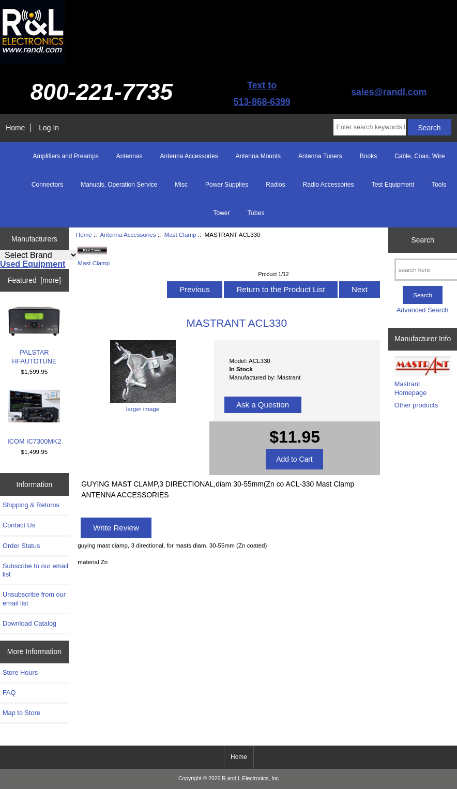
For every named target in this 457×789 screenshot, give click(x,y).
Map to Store (21, 713)
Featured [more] (34, 280)
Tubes (256, 213)
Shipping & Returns (31, 505)
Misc (181, 184)
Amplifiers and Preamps (65, 156)
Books (368, 156)
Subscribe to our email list (35, 570)
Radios (275, 184)
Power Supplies (226, 184)
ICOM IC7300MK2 (34, 417)
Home (15, 128)
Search (423, 240)
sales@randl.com (388, 92)
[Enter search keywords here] (369, 127)
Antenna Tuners (320, 156)
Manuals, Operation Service (119, 184)
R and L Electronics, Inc (250, 778)
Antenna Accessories (128, 234)
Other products (416, 405)
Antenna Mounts (258, 156)
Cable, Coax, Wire (419, 156)
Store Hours (20, 672)
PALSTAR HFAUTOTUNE (34, 335)
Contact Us (19, 525)
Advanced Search (423, 310)
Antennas (129, 156)
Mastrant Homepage (410, 388)
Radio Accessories (328, 184)
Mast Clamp (180, 234)
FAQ (9, 692)
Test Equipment (392, 184)
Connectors (47, 184)
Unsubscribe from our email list (34, 598)
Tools (439, 184)
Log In (49, 128)
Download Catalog (29, 623)
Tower (222, 213)
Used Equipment (32, 264)
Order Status (21, 546)
